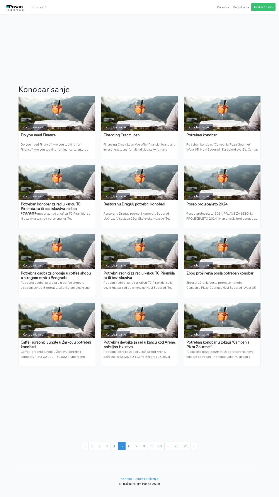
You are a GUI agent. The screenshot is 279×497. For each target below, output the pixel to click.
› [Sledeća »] (193, 446)
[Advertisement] (139, 47)
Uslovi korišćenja (146, 479)
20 (177, 446)
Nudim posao (263, 7)
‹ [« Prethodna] (85, 446)
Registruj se (241, 7)
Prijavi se (223, 7)
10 (160, 446)
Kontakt (126, 479)
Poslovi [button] (38, 7)
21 (186, 446)
